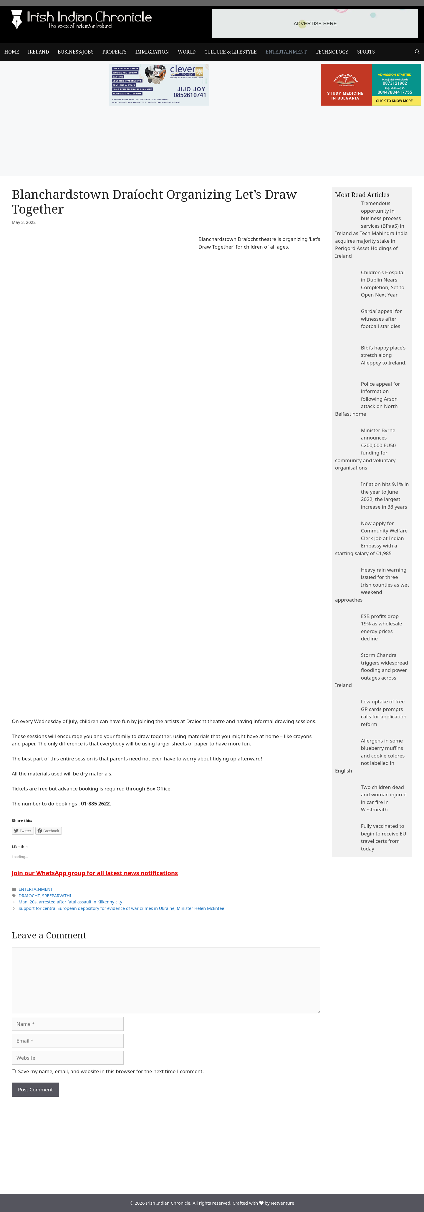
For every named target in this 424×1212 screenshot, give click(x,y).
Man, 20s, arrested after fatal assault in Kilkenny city (70, 902)
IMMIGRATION (152, 52)
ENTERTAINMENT (286, 52)
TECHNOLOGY (332, 52)
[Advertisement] (166, 1141)
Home (11, 52)
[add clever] (159, 103)
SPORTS (366, 52)
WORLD (187, 52)
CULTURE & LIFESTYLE (230, 52)
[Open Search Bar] (417, 52)
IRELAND (38, 52)
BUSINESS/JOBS (76, 52)
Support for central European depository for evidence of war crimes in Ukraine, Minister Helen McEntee (121, 908)
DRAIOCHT (29, 895)
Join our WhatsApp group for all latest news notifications (95, 873)
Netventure (282, 1203)
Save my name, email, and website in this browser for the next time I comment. (111, 1071)
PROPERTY (114, 52)
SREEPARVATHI (56, 895)
